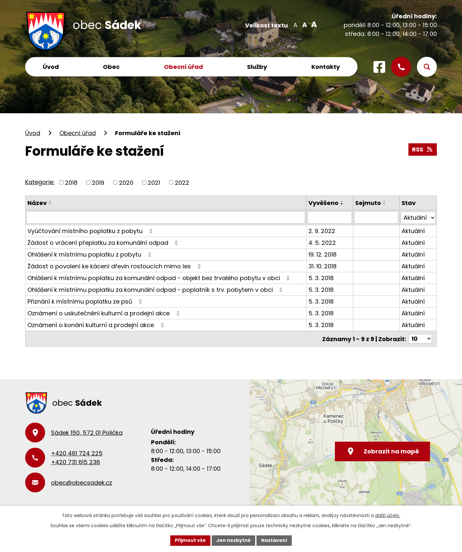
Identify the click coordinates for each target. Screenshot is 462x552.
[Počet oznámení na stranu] (420, 338)
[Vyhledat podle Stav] (418, 217)
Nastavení (274, 540)
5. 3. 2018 (321, 278)
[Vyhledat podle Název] (165, 217)
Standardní (304, 24)
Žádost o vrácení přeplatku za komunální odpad (103, 242)
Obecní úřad (183, 67)
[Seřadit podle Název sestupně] (50, 204)
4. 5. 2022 (322, 242)
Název (37, 203)
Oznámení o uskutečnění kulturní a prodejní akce (104, 313)
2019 (98, 182)
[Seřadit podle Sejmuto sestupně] (384, 204)
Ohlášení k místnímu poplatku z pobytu (90, 254)
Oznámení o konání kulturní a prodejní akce (96, 325)
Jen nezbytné (233, 540)
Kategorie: (40, 182)
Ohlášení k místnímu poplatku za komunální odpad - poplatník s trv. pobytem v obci (156, 289)
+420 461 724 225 (77, 453)
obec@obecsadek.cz (81, 482)
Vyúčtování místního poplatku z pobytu (91, 231)
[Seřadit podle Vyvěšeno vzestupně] (342, 201)
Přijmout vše (190, 540)
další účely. (387, 515)
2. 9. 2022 (321, 231)
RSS (423, 149)
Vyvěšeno (323, 203)
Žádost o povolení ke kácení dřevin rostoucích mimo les (115, 266)
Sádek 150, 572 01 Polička (87, 432)
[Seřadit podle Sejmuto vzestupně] (384, 201)
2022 (182, 182)
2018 (71, 182)
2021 (154, 182)
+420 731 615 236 (75, 462)
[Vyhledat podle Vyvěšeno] (329, 217)
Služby (257, 67)
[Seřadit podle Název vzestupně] (50, 201)
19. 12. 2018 (322, 254)
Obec (111, 67)
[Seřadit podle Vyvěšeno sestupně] (342, 204)
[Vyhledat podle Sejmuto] (376, 217)
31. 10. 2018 (322, 266)
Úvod (51, 67)
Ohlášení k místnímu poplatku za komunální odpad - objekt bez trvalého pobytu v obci (159, 278)
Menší (295, 24)
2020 (126, 182)
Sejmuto (368, 203)
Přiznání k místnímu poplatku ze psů (85, 301)
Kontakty (325, 67)
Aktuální (413, 231)
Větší (312, 24)
